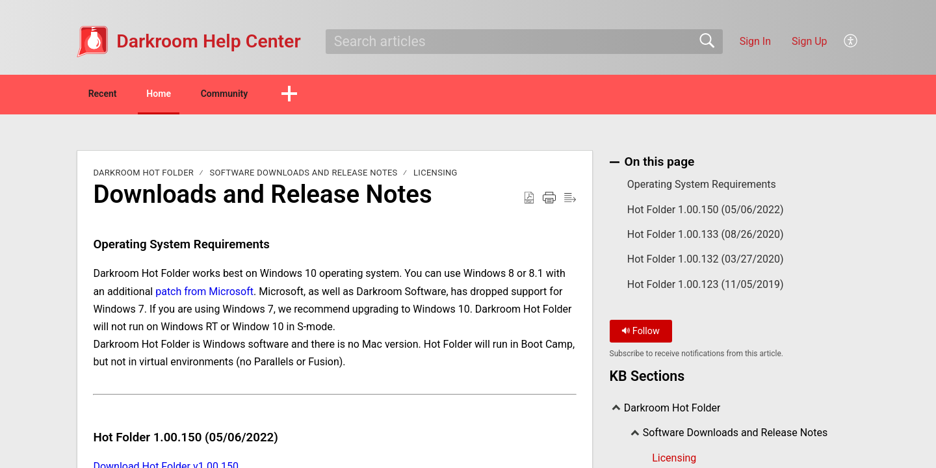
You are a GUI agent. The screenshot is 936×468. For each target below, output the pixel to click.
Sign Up (809, 41)
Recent (115, 94)
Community (278, 94)
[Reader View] (570, 200)
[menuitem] (851, 41)
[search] (524, 41)
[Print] (549, 200)
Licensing (435, 175)
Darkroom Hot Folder (143, 175)
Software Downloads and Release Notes (304, 175)
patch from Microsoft (204, 293)
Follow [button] (640, 333)
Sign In (755, 41)
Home (191, 94)
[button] (354, 95)
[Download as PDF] (529, 200)
